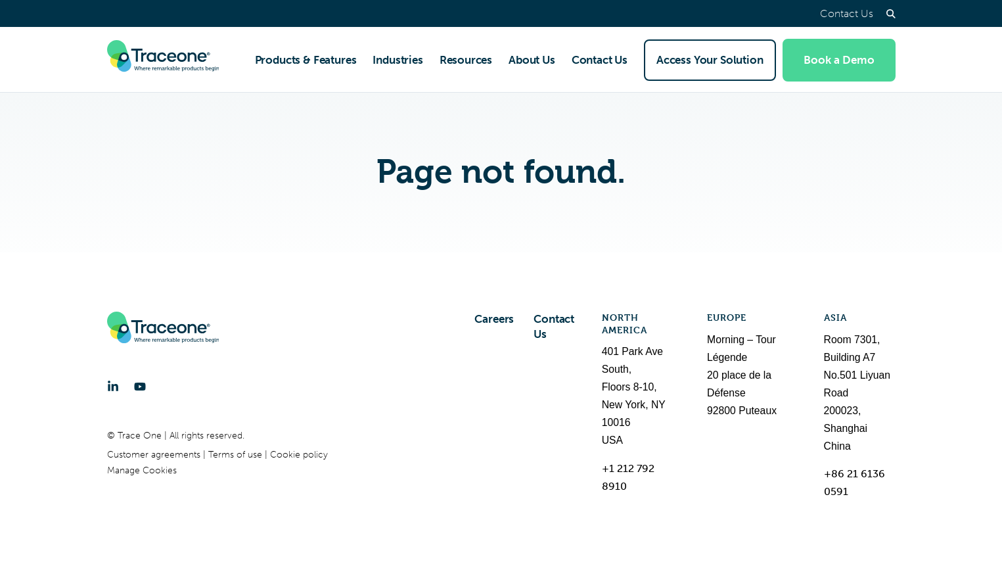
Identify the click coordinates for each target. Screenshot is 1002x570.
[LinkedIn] (113, 386)
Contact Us (846, 13)
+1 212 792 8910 (628, 477)
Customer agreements (155, 454)
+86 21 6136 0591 (854, 482)
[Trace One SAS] (163, 60)
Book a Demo (839, 59)
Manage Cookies (142, 470)
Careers (494, 318)
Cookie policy (299, 454)
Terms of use (236, 454)
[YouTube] (140, 386)
